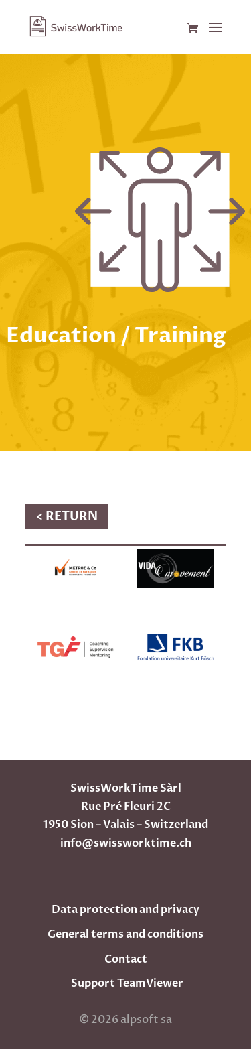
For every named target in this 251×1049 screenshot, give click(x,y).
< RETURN (67, 516)
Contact (125, 959)
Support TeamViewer (127, 983)
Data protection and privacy (125, 909)
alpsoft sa (145, 1019)
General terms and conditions (125, 934)
